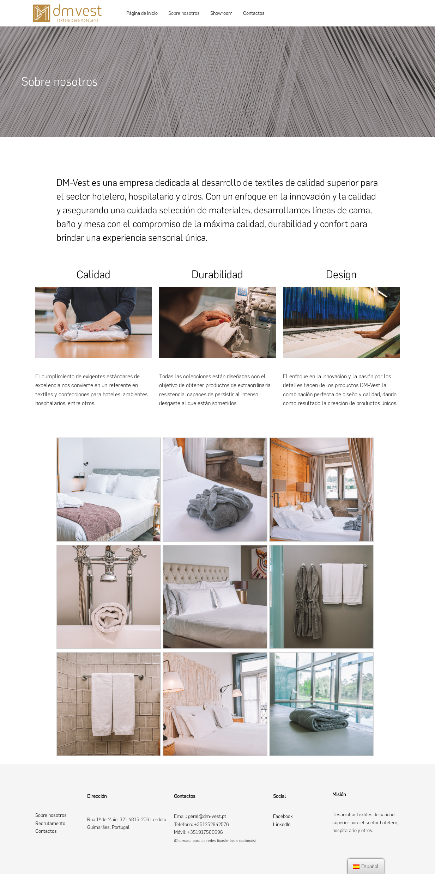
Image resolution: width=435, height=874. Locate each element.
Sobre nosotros (184, 13)
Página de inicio (142, 13)
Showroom (221, 13)
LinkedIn (281, 824)
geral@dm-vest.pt (207, 816)
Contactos (254, 13)
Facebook (283, 816)
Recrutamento (50, 823)
